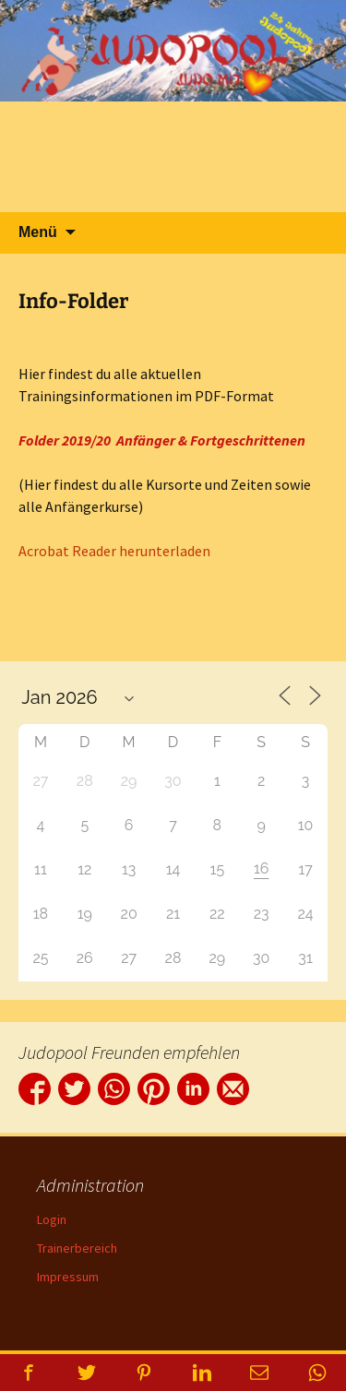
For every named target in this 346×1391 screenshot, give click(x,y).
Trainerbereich (77, 1248)
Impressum (68, 1276)
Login (51, 1219)
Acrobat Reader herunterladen (114, 550)
